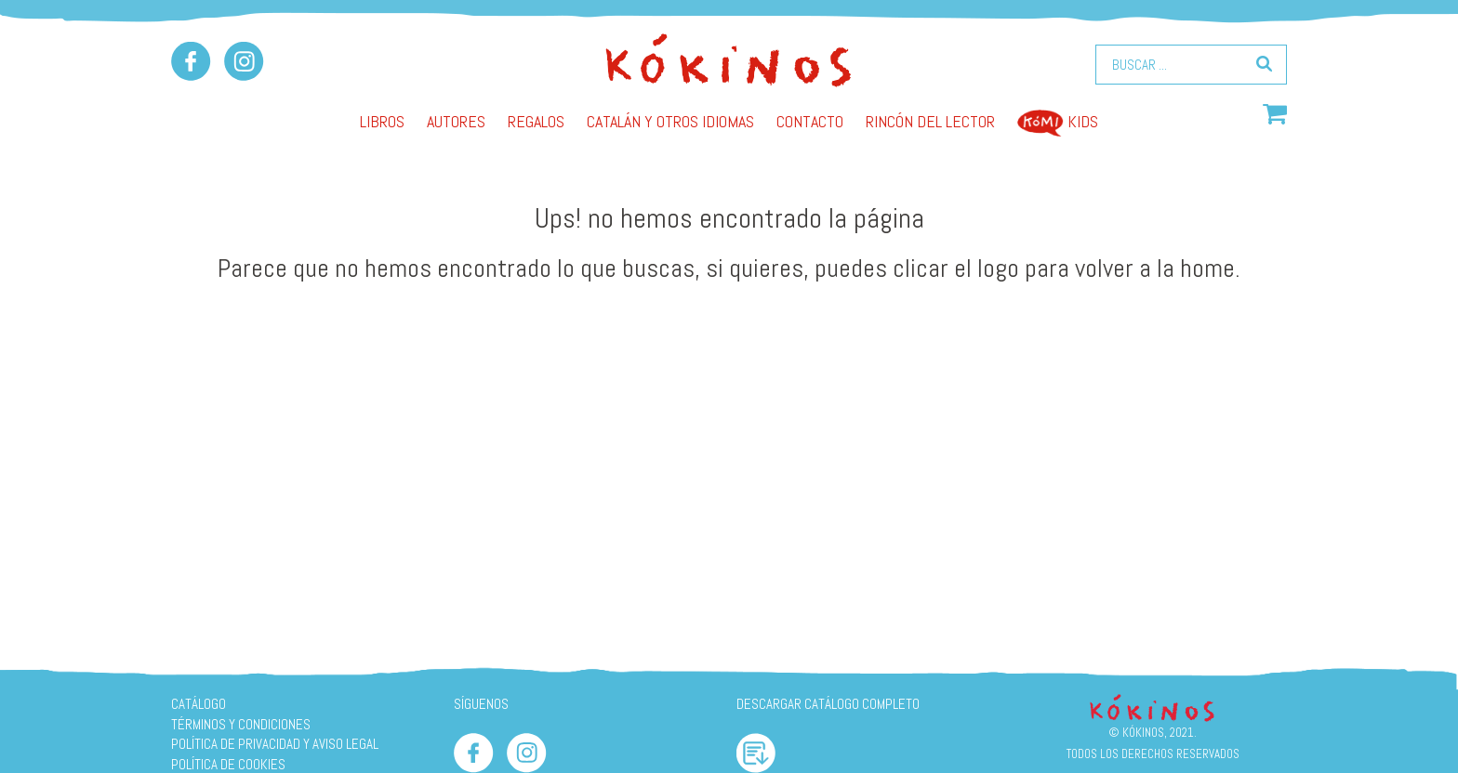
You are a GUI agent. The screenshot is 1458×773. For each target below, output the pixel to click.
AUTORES (456, 121)
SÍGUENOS (481, 704)
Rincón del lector (930, 121)
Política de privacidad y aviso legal (274, 744)
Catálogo (198, 704)
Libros (382, 121)
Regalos (536, 121)
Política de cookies (228, 764)
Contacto (809, 121)
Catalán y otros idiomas (670, 121)
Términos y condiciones (241, 724)
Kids (1057, 121)
